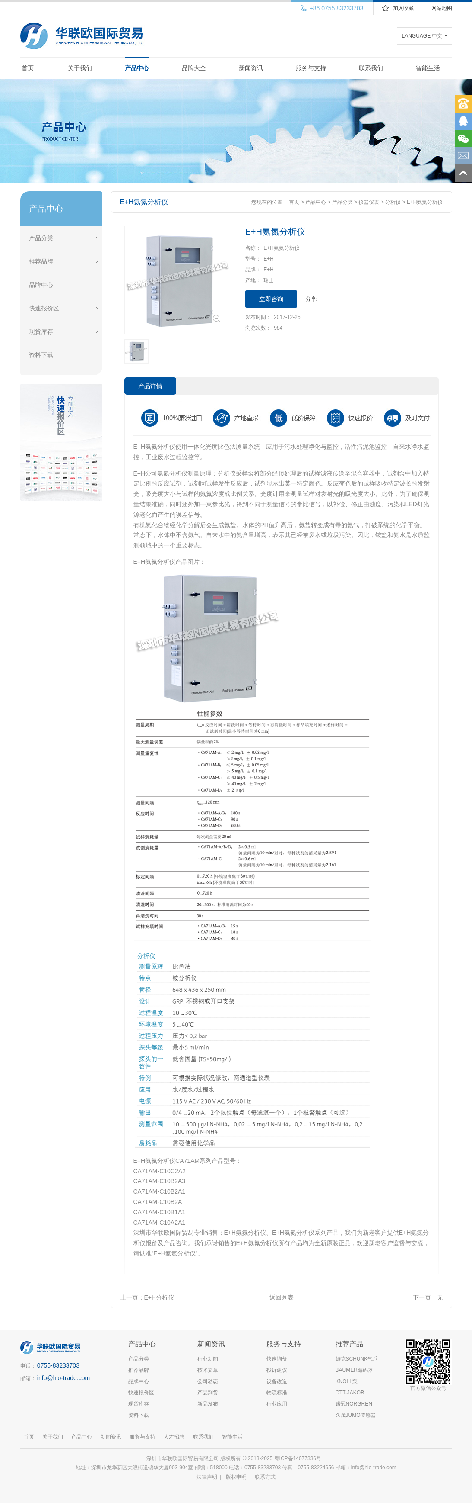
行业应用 (276, 1404)
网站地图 (441, 8)
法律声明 (206, 1477)
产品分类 (41, 238)
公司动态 (207, 1381)
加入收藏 (403, 8)
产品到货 (207, 1393)
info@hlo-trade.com (63, 1377)
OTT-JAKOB (350, 1393)
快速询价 (276, 1359)
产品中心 (137, 67)
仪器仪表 (368, 202)
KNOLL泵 (347, 1381)
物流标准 (276, 1393)
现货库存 (41, 331)
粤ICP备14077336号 (298, 1458)
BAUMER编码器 (354, 1370)
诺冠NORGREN (354, 1404)
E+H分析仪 (159, 1297)
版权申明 (236, 1477)
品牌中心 (41, 284)
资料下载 (41, 354)
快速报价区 (44, 308)
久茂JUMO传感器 (356, 1415)
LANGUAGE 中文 (422, 36)
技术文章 (207, 1370)
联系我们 (371, 67)
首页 (28, 67)
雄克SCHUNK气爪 (357, 1359)
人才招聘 (174, 1437)
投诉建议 (276, 1370)
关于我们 (80, 67)
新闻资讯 (251, 67)
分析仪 (393, 202)
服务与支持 (311, 67)
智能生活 (428, 67)
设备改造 (276, 1381)
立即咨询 (271, 299)
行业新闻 (207, 1359)
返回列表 (281, 1297)
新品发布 (207, 1404)
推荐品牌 (41, 261)
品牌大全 (194, 67)
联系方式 (265, 1477)
